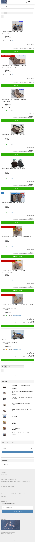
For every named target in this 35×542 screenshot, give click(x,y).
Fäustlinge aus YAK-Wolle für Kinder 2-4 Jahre (12, 31)
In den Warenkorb (17, 256)
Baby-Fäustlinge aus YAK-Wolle (9, 339)
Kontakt (3, 477)
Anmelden (17, 451)
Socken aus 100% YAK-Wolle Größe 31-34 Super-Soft (14, 99)
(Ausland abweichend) (16, 40)
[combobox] (11, 13)
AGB (3, 483)
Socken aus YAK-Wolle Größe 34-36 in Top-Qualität (13, 134)
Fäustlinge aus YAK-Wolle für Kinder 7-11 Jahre (13, 202)
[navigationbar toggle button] (33, 2)
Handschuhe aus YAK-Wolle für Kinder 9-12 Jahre (13, 168)
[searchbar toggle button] (26, 2)
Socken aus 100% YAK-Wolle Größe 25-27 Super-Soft (14, 65)
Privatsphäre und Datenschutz (8, 486)
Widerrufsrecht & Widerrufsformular (9, 479)
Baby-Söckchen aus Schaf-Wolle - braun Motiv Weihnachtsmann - (17, 236)
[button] (2, 13)
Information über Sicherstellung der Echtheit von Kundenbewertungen (16, 481)
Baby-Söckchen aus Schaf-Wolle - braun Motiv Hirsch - (14, 270)
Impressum (4, 474)
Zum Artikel (17, 51)
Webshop (13, 540)
